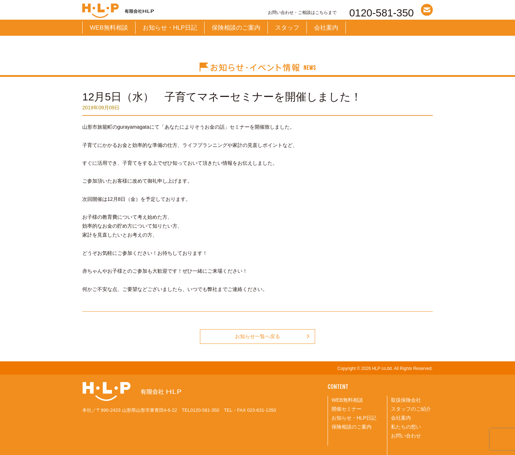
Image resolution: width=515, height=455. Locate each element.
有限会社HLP (155, 11)
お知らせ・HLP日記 (170, 27)
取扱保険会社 (406, 400)
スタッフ (287, 27)
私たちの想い (406, 427)
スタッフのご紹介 (411, 409)
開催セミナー (347, 409)
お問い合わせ (406, 436)
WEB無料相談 (109, 27)
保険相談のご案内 (236, 27)
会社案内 (326, 27)
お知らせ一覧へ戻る (272, 336)
